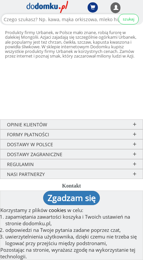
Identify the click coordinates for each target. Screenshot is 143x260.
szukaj (128, 19)
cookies (57, 210)
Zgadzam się (71, 197)
